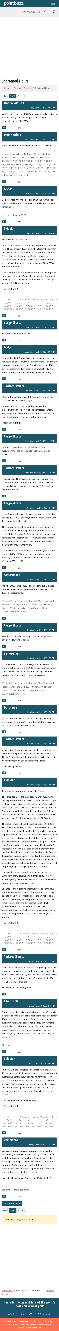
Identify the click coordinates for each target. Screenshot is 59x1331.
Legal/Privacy (26, 1314)
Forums (17, 88)
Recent (6, 88)
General (28, 88)
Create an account (28, 11)
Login (40, 11)
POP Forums (7, 1290)
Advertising (44, 1314)
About (11, 1314)
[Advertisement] (29, 48)
